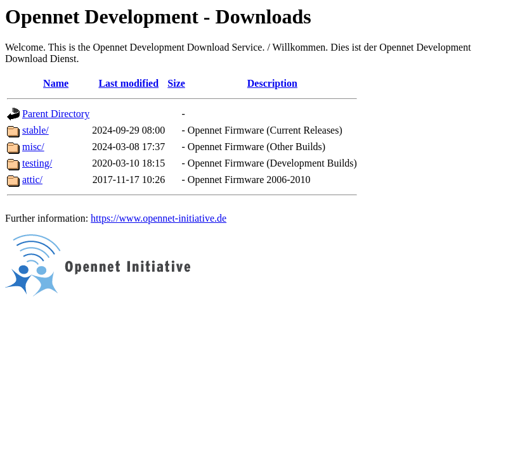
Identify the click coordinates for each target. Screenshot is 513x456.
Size (176, 83)
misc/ (33, 146)
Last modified (128, 83)
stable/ (35, 130)
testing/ (37, 163)
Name (55, 83)
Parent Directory (55, 113)
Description (272, 83)
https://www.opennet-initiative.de (158, 218)
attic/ (32, 179)
